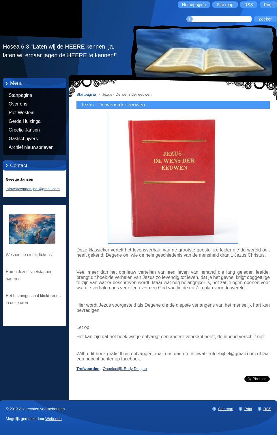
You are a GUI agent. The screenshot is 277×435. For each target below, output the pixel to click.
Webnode (53, 419)
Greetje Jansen (24, 129)
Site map (225, 409)
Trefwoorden (88, 368)
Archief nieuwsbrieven (31, 147)
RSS (267, 409)
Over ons (18, 103)
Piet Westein (21, 112)
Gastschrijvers (23, 138)
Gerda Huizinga (25, 121)
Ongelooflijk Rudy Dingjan (125, 368)
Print (248, 409)
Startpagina (20, 95)
